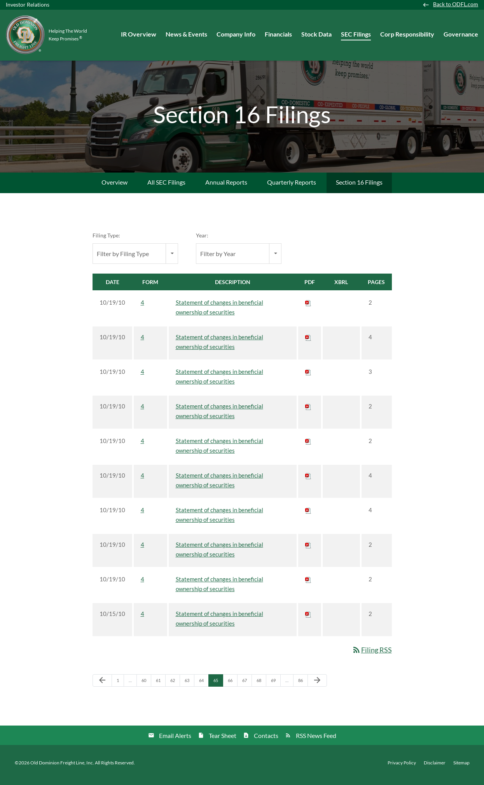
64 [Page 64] (203, 686)
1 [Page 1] (120, 686)
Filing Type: (106, 240)
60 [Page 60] (146, 686)
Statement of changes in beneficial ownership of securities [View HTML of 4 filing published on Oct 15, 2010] (219, 623)
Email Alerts (175, 739)
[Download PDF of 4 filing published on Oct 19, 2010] (308, 307)
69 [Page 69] (275, 686)
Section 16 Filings (359, 186)
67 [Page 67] (247, 686)
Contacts (266, 739)
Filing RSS (372, 654)
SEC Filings (356, 34)
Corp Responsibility (407, 34)
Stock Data (316, 34)
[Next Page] (317, 685)
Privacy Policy (402, 767)
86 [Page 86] (303, 686)
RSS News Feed (316, 739)
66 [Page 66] (232, 686)
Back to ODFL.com (455, 4)
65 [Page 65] (218, 686)
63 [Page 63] (189, 686)
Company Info (236, 34)
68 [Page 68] (261, 686)
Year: (202, 240)
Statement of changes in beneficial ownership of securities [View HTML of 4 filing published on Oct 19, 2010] (219, 312)
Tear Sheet (222, 739)
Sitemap (461, 767)
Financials (278, 34)
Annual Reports (226, 186)
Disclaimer (435, 767)
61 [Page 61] (160, 686)
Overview (114, 186)
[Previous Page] (102, 685)
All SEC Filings (166, 186)
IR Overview (138, 34)
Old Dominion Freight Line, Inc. (62, 767)
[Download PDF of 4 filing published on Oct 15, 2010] (308, 618)
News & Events (186, 34)
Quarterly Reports (291, 186)
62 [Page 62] (175, 686)
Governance (461, 34)
